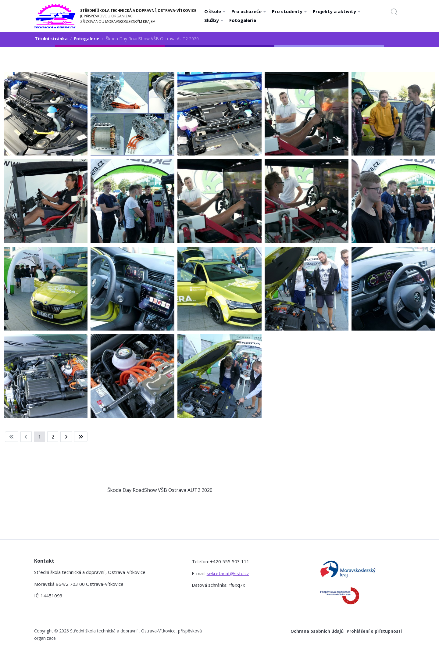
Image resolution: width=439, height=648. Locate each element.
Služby (213, 20)
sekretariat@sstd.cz (228, 573)
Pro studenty (289, 11)
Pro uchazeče (248, 11)
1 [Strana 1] (39, 436)
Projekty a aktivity (336, 11)
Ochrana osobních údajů (317, 631)
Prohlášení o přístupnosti (374, 631)
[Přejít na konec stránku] (80, 436)
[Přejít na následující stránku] (66, 436)
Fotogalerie (242, 20)
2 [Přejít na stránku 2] (53, 436)
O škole (214, 11)
